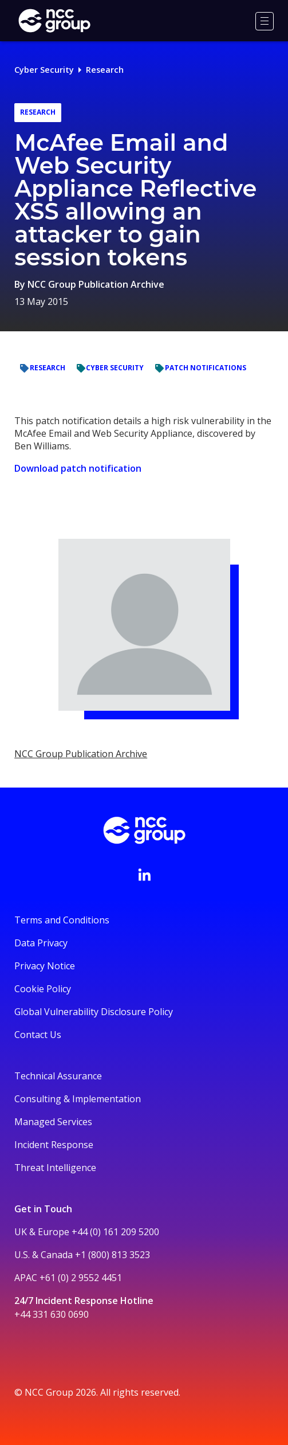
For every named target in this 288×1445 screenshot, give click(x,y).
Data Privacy (41, 943)
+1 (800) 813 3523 (112, 1254)
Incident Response (53, 1144)
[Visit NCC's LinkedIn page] (144, 874)
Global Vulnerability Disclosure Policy (93, 1011)
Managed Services (53, 1121)
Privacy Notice (44, 966)
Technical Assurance (58, 1076)
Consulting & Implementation (77, 1098)
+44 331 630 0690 (51, 1314)
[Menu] (264, 21)
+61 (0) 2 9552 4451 (81, 1277)
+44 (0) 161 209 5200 (115, 1231)
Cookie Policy (42, 988)
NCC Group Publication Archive (95, 284)
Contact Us (37, 1034)
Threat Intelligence (55, 1167)
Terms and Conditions (61, 920)
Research (105, 69)
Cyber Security (44, 69)
